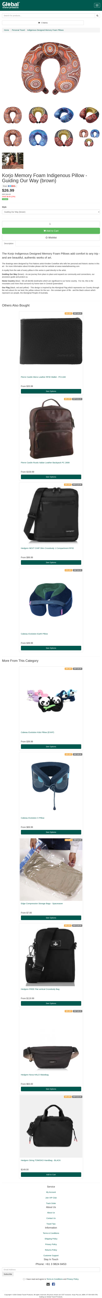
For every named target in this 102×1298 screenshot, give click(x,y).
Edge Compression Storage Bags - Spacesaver (42, 903)
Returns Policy (51, 1250)
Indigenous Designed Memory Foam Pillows (45, 30)
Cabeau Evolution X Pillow (32, 818)
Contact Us (51, 1218)
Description (8, 243)
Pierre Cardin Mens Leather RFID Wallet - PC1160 (43, 377)
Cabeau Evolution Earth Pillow (34, 634)
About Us (51, 1213)
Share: (9, 186)
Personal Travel (18, 30)
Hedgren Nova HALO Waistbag (35, 1075)
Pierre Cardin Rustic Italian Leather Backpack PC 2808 (45, 462)
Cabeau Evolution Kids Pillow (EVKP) (37, 732)
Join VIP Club (51, 1198)
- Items (43, 23)
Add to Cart (50, 231)
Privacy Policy (51, 1244)
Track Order (51, 1203)
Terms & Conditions (51, 1233)
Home (6, 30)
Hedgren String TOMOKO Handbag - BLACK (41, 1160)
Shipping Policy (51, 1239)
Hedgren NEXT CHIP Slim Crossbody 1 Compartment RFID (47, 548)
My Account (51, 1192)
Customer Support (51, 1255)
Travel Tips (51, 1224)
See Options (51, 391)
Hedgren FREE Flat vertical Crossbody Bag (40, 989)
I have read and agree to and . (51, 1279)
